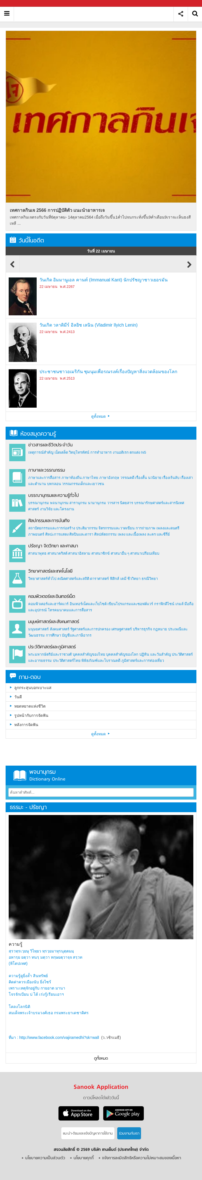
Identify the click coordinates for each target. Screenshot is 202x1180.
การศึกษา (53, 635)
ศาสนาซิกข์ (100, 553)
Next (189, 267)
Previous (12, 267)
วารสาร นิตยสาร (120, 503)
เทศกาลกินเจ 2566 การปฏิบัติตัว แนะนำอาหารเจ (57, 210)
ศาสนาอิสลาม (79, 553)
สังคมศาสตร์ (59, 629)
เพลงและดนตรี (167, 528)
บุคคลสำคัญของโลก (122, 654)
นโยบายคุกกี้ (84, 1158)
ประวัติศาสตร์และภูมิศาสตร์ (52, 647)
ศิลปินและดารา (81, 534)
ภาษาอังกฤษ (109, 478)
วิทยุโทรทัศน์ (79, 452)
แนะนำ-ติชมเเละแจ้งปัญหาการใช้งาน (88, 1134)
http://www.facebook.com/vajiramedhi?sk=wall (59, 1037)
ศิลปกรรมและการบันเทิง (49, 521)
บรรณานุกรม (38, 503)
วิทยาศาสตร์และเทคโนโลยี (50, 571)
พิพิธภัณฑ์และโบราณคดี (100, 660)
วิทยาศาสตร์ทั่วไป (42, 579)
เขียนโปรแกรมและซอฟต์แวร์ (130, 604)
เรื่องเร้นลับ (170, 478)
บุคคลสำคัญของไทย (89, 654)
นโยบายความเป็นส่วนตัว (45, 1158)
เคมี (123, 579)
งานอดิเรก (121, 452)
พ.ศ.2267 (67, 286)
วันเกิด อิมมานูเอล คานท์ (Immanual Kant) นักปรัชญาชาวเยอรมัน (103, 279)
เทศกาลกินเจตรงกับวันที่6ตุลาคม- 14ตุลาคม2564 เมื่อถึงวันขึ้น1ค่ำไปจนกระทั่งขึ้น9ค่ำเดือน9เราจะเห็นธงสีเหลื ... (100, 220)
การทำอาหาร (101, 452)
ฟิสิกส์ (114, 579)
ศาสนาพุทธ (37, 553)
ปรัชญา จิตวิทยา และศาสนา (53, 546)
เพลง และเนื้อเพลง (132, 534)
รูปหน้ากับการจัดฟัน (31, 715)
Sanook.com (17, 3)
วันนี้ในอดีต (27, 240)
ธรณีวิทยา (150, 579)
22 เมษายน (48, 286)
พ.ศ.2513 (67, 378)
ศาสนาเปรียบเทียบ (144, 553)
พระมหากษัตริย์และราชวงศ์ (50, 654)
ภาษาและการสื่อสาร (44, 478)
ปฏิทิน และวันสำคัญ (155, 654)
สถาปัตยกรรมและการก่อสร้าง (51, 528)
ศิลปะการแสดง (57, 534)
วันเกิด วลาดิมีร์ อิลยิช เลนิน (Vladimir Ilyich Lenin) (88, 325)
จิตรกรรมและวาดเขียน (116, 528)
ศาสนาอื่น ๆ (120, 553)
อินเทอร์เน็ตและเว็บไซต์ (88, 604)
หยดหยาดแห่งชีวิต (30, 706)
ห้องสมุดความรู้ (33, 434)
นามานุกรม (97, 503)
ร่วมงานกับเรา (129, 1134)
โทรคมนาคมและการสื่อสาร (70, 610)
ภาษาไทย (90, 478)
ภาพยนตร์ (36, 534)
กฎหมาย (160, 629)
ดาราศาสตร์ (99, 579)
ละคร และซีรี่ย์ (158, 534)
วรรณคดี (127, 478)
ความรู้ (15, 944)
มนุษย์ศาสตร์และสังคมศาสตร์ (53, 622)
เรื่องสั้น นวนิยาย (148, 478)
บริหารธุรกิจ (142, 629)
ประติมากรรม (87, 528)
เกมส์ (179, 604)
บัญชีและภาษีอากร (76, 635)
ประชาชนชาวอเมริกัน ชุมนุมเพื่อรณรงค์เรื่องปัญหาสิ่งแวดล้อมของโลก (108, 371)
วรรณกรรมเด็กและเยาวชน (83, 484)
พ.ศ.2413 (67, 332)
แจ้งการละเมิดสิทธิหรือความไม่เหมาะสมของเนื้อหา (141, 1158)
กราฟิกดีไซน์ (164, 604)
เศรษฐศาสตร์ (121, 629)
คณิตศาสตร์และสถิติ (73, 579)
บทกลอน (54, 484)
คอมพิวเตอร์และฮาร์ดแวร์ (48, 604)
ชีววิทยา (133, 579)
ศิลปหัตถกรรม (105, 534)
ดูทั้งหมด (101, 416)
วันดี (18, 697)
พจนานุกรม (59, 503)
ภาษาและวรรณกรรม (46, 470)
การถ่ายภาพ (145, 528)
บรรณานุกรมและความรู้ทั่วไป (53, 495)
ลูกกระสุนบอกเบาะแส (32, 687)
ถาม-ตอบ (25, 677)
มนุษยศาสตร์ (38, 629)
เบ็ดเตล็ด (61, 452)
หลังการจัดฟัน (26, 724)
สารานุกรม (78, 503)
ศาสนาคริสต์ (57, 553)
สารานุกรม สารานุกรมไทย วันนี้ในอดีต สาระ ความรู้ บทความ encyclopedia (96, 14)
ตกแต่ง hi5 (138, 452)
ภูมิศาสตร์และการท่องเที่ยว (142, 660)
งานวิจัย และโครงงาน (57, 509)
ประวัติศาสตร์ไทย (67, 660)
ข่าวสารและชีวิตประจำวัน (50, 445)
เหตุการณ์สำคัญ (40, 452)
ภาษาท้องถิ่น (72, 478)
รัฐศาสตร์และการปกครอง (90, 629)
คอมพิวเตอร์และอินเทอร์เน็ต (51, 596)
